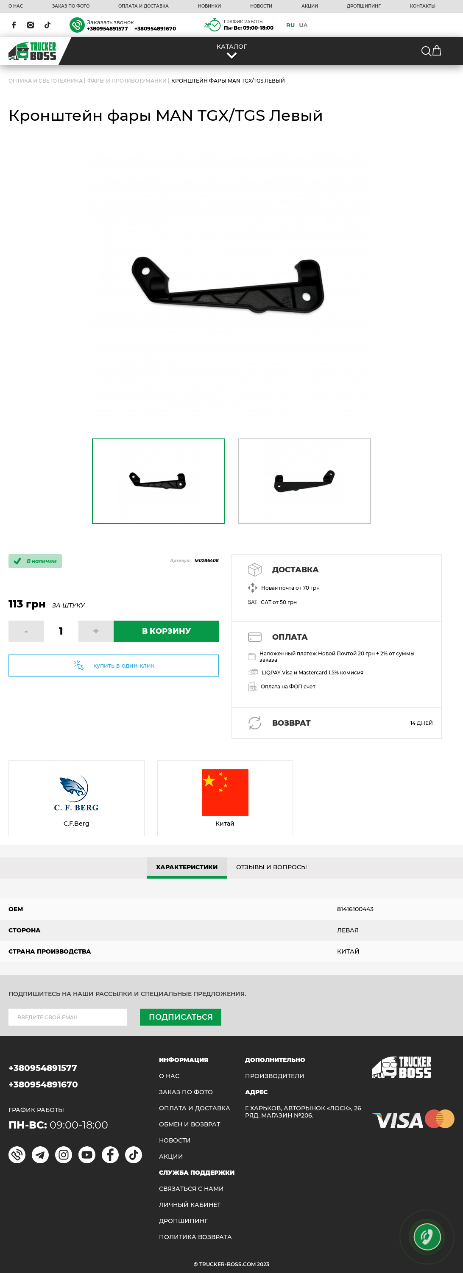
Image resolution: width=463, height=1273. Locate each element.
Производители (274, 1076)
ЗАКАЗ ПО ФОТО (70, 6)
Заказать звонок (110, 22)
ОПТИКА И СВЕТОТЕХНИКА (45, 81)
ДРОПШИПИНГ (364, 6)
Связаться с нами (191, 1189)
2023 (263, 1264)
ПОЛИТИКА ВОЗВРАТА (195, 1237)
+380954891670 (155, 28)
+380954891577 (107, 28)
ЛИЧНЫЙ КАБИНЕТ (189, 1205)
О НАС (15, 6)
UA (303, 25)
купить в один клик (123, 665)
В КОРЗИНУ (166, 631)
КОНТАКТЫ (422, 6)
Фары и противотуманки (127, 81)
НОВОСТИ (261, 6)
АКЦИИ (309, 6)
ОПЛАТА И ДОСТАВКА (143, 6)
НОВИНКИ (209, 6)
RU (290, 25)
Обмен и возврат (189, 1124)
